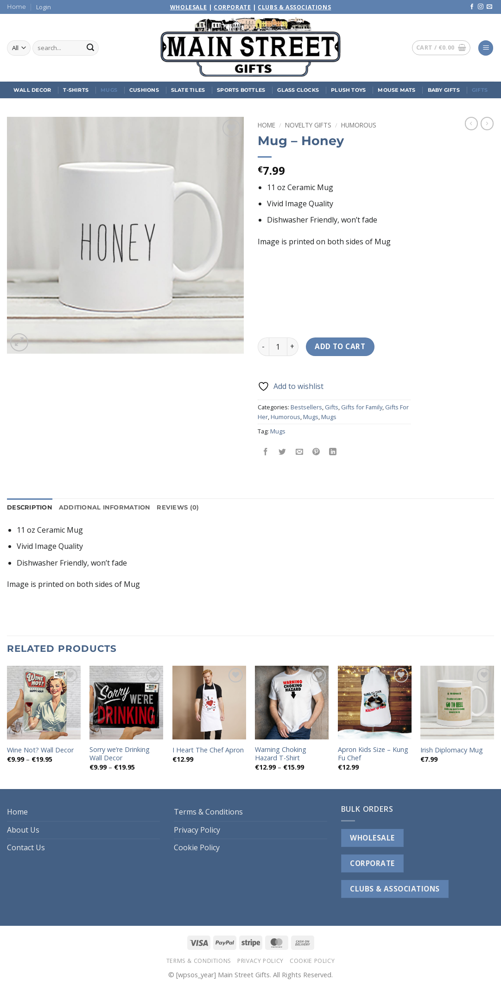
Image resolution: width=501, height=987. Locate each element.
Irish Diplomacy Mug (451, 750)
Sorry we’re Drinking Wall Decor (119, 754)
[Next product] (471, 123)
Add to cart (340, 346)
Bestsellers (306, 407)
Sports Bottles (241, 90)
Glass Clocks (298, 90)
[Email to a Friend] (299, 452)
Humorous (358, 125)
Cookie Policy (197, 847)
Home (16, 6)
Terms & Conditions (208, 812)
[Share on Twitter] (282, 452)
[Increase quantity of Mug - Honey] (292, 346)
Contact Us (26, 847)
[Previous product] (487, 123)
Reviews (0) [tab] (178, 507)
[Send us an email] (489, 7)
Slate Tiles (188, 90)
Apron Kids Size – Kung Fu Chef (373, 754)
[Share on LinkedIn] (333, 452)
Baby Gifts (444, 90)
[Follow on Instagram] (480, 7)
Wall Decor (32, 90)
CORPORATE (372, 863)
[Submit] (90, 48)
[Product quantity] (278, 346)
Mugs (109, 90)
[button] (43, 7)
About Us (23, 830)
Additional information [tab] (105, 507)
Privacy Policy (197, 830)
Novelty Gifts (308, 125)
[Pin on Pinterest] (315, 452)
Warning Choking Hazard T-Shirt (280, 754)
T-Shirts (76, 90)
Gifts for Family (361, 407)
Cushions (144, 90)
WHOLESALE (372, 838)
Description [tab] (29, 507)
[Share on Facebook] (265, 452)
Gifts (480, 90)
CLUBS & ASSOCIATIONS (394, 889)
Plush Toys (348, 90)
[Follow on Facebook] (472, 7)
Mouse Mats (396, 90)
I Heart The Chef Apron (208, 750)
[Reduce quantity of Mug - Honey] (263, 346)
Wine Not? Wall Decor (40, 750)
